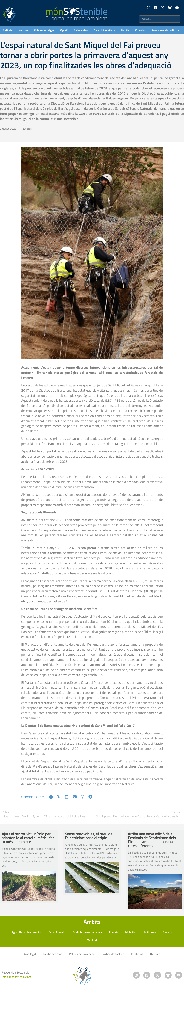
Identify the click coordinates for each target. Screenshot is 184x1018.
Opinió (64, 30)
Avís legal (30, 954)
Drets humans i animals (87, 932)
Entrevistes (81, 30)
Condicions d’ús (52, 954)
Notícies (23, 30)
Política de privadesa (81, 954)
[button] (51, 797)
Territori (92, 940)
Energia (113, 932)
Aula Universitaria (105, 30)
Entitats (8, 30)
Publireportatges (44, 30)
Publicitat (137, 954)
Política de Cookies (113, 954)
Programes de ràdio (165, 30)
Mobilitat (130, 932)
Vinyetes (140, 30)
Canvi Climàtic (57, 932)
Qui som (155, 954)
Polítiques (149, 932)
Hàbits (125, 30)
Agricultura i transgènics (27, 932)
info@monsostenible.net (16, 977)
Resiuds (168, 932)
